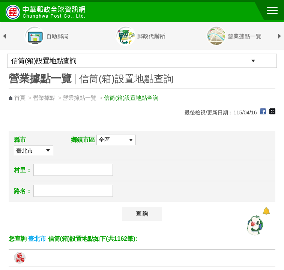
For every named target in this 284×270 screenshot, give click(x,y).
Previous (4, 36)
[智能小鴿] (254, 225)
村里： (23, 170)
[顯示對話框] (266, 211)
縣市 (20, 139)
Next (279, 36)
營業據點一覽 (79, 97)
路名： (23, 191)
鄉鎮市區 (83, 139)
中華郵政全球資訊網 (47, 12)
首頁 (20, 97)
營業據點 (44, 97)
